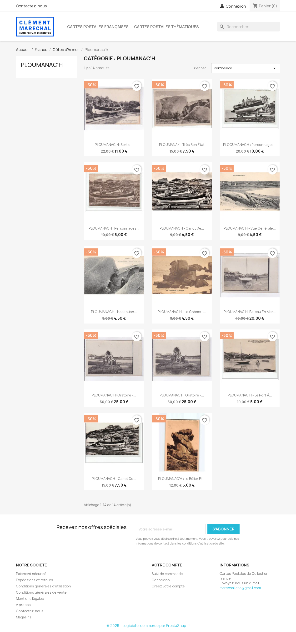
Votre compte (167, 565)
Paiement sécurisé (31, 573)
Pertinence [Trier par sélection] (245, 68)
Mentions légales (30, 598)
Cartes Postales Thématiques (166, 26)
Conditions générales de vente (41, 592)
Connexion (161, 580)
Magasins (23, 617)
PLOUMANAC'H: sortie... (114, 144)
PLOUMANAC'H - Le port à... (250, 395)
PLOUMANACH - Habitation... (114, 311)
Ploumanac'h (42, 65)
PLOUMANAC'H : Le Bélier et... (182, 478)
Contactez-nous (31, 6)
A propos (23, 604)
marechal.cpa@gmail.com (240, 588)
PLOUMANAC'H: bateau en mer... (250, 311)
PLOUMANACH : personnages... (114, 228)
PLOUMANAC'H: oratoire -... (114, 395)
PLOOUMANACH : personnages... (249, 144)
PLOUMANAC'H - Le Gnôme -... (182, 311)
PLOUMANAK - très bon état (182, 144)
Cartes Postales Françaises (98, 26)
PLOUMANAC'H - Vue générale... (250, 228)
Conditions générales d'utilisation (43, 586)
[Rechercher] (248, 26)
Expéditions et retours (34, 580)
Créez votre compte (168, 586)
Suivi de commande (167, 573)
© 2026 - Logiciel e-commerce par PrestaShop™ (148, 625)
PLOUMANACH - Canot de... (182, 228)
